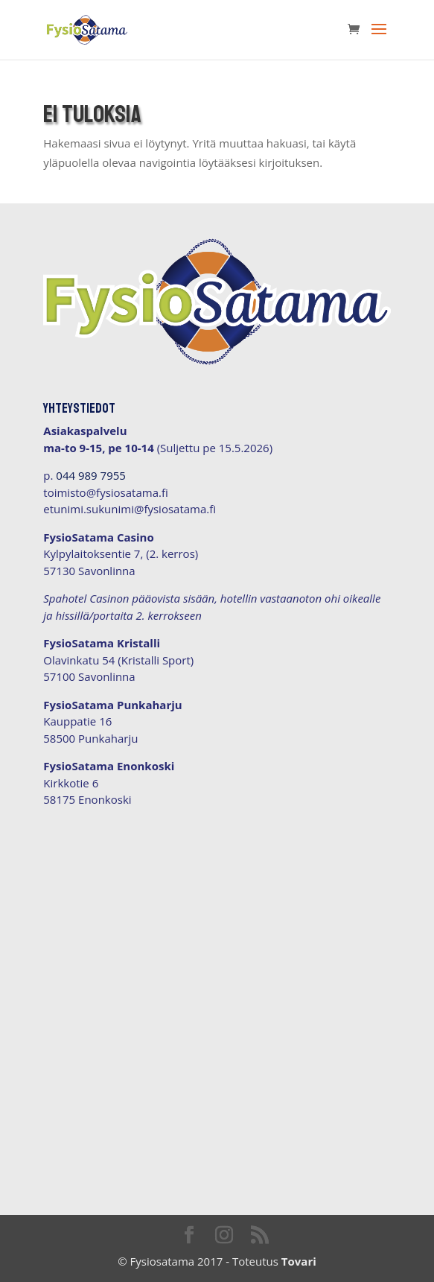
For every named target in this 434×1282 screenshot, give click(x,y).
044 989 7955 (91, 475)
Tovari (298, 1261)
